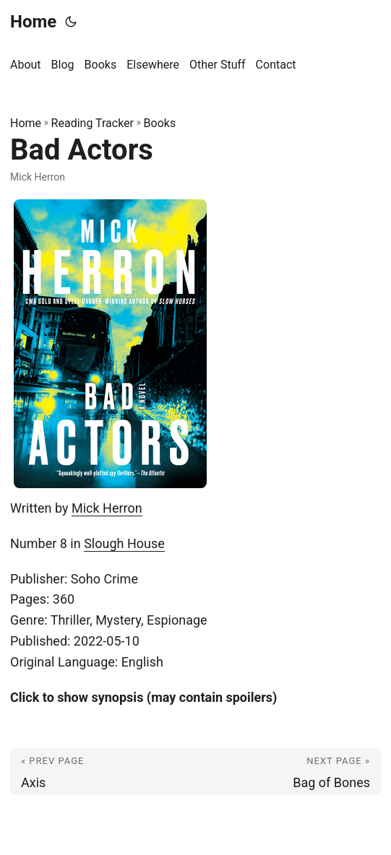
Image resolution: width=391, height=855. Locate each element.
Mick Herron (107, 508)
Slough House (124, 543)
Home (33, 22)
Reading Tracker (92, 123)
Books (160, 123)
